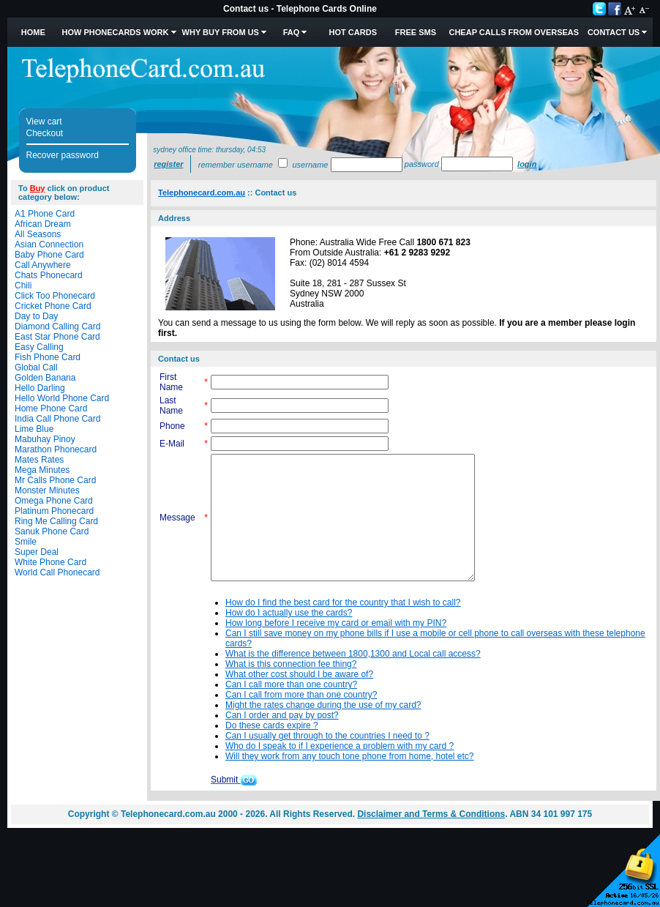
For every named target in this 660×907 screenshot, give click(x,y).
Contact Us (614, 32)
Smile (26, 542)
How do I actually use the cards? (288, 613)
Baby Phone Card (49, 255)
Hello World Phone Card (62, 398)
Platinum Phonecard (54, 511)
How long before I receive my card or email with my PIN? (335, 623)
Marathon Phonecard (56, 449)
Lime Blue (34, 429)
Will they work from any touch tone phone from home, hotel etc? (349, 756)
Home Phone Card (51, 408)
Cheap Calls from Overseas (514, 32)
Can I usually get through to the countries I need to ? (327, 736)
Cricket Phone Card (53, 306)
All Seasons (38, 234)
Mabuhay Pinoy (45, 439)
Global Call (36, 367)
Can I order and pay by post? (282, 715)
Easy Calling (39, 347)
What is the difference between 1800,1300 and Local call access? (353, 654)
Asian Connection (49, 244)
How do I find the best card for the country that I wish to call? (343, 602)
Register (168, 164)
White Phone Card (50, 562)
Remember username (235, 164)
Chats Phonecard (49, 275)
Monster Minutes (47, 490)
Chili (23, 285)
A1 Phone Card (45, 214)
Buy (37, 188)
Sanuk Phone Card (52, 531)
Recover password (62, 155)
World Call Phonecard (57, 572)
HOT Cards (353, 32)
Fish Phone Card (47, 357)
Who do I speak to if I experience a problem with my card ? (339, 746)
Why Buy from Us (220, 32)
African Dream (43, 224)
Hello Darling (40, 388)
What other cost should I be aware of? (299, 674)
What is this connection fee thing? (290, 664)
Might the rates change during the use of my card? (323, 705)
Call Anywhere (43, 265)
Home (33, 32)
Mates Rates (39, 460)
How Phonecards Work (114, 32)
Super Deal (37, 552)
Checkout (45, 133)
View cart (44, 121)
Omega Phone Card (54, 501)
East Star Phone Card (57, 337)
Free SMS (415, 32)
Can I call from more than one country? (301, 695)
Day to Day (36, 316)
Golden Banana (45, 378)
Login (526, 164)
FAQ (291, 32)
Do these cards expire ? (271, 725)
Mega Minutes (42, 470)
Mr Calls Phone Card (55, 480)
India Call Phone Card (57, 419)
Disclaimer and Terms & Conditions (431, 814)
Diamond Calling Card (57, 326)
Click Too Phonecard (55, 296)
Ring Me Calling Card (56, 521)
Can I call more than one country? (291, 684)
